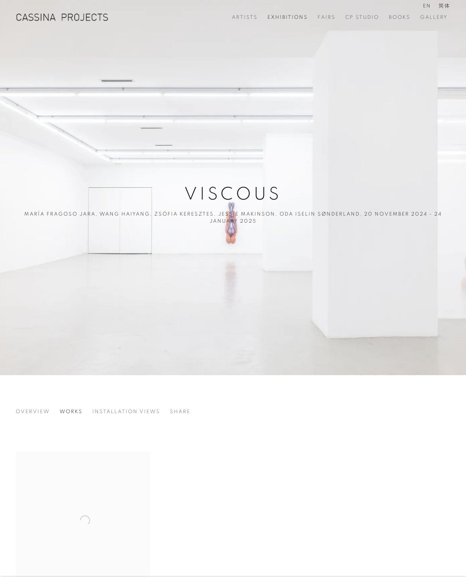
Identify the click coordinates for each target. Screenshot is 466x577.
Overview (33, 411)
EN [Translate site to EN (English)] (427, 6)
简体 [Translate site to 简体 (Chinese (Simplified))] (444, 6)
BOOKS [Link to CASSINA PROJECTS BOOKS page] (399, 17)
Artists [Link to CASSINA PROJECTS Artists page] (245, 17)
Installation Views (126, 411)
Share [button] (180, 411)
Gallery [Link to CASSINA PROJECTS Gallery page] (434, 17)
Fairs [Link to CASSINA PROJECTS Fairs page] (327, 17)
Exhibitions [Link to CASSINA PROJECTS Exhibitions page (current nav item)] (287, 17)
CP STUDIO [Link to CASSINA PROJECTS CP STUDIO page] (362, 17)
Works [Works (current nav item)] (71, 411)
